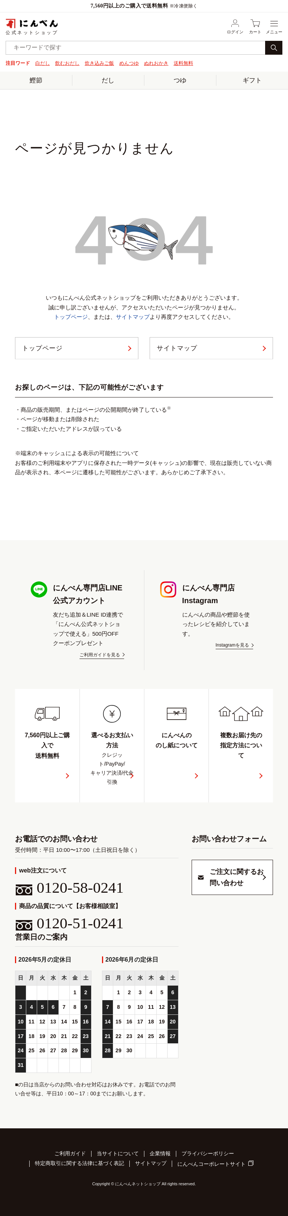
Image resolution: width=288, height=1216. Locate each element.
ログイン (235, 26)
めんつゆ (129, 63)
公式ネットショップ (32, 26)
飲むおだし (67, 63)
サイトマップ (133, 317)
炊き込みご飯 (99, 63)
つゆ (180, 80)
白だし (42, 63)
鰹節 (36, 80)
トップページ (71, 317)
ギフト (252, 80)
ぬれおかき (156, 63)
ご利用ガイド (70, 1155)
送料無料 (183, 63)
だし (108, 80)
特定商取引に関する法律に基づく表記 (79, 1164)
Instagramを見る (232, 646)
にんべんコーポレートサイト (211, 1164)
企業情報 (160, 1155)
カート (255, 26)
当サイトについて (118, 1155)
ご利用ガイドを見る (100, 656)
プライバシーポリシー (208, 1155)
